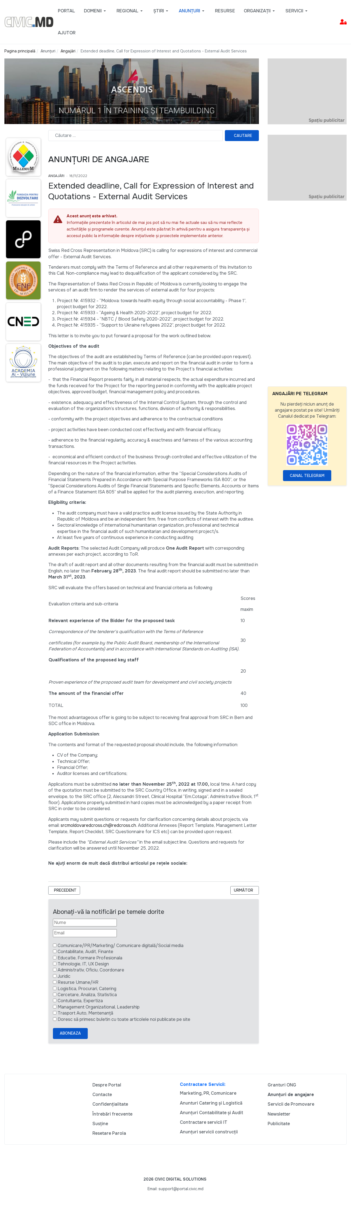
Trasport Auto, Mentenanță (85, 1013)
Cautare (243, 135)
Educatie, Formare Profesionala (90, 958)
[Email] (85, 933)
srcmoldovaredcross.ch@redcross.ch (98, 825)
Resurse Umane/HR (78, 982)
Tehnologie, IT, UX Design (83, 964)
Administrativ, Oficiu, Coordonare (91, 970)
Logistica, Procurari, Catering (87, 988)
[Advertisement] (307, 293)
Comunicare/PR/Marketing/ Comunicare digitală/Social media (120, 945)
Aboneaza (70, 1033)
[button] (96, 11)
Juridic (64, 976)
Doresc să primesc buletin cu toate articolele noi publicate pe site (124, 1019)
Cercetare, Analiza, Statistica (87, 995)
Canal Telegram (307, 475)
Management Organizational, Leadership (99, 1007)
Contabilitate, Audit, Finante (85, 951)
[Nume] (85, 922)
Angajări (56, 176)
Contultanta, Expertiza (80, 1001)
